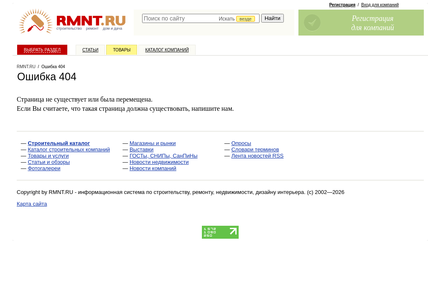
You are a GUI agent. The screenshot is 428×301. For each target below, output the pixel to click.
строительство (69, 28)
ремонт (92, 28)
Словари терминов (255, 149)
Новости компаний (153, 168)
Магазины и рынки (153, 143)
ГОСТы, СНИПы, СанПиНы (164, 156)
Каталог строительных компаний (69, 149)
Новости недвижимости (159, 162)
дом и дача (112, 28)
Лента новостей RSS (257, 156)
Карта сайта (32, 204)
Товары (121, 50)
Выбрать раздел (42, 50)
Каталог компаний (167, 50)
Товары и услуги (48, 156)
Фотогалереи (44, 168)
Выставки (141, 149)
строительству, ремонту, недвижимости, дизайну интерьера (229, 192)
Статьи (90, 50)
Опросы (241, 143)
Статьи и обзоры (49, 162)
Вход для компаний (380, 5)
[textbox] (201, 18)
